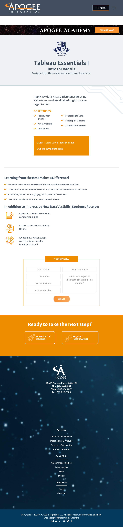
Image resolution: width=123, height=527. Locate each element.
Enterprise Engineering (61, 445)
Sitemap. (97, 514)
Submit (61, 299)
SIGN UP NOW (107, 30)
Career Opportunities (61, 463)
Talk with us (100, 8)
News (61, 471)
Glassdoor (61, 493)
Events (61, 475)
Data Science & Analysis (61, 441)
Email (61, 489)
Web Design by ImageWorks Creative (61, 517)
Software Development (61, 436)
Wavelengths (61, 467)
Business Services (61, 449)
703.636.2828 (65, 389)
